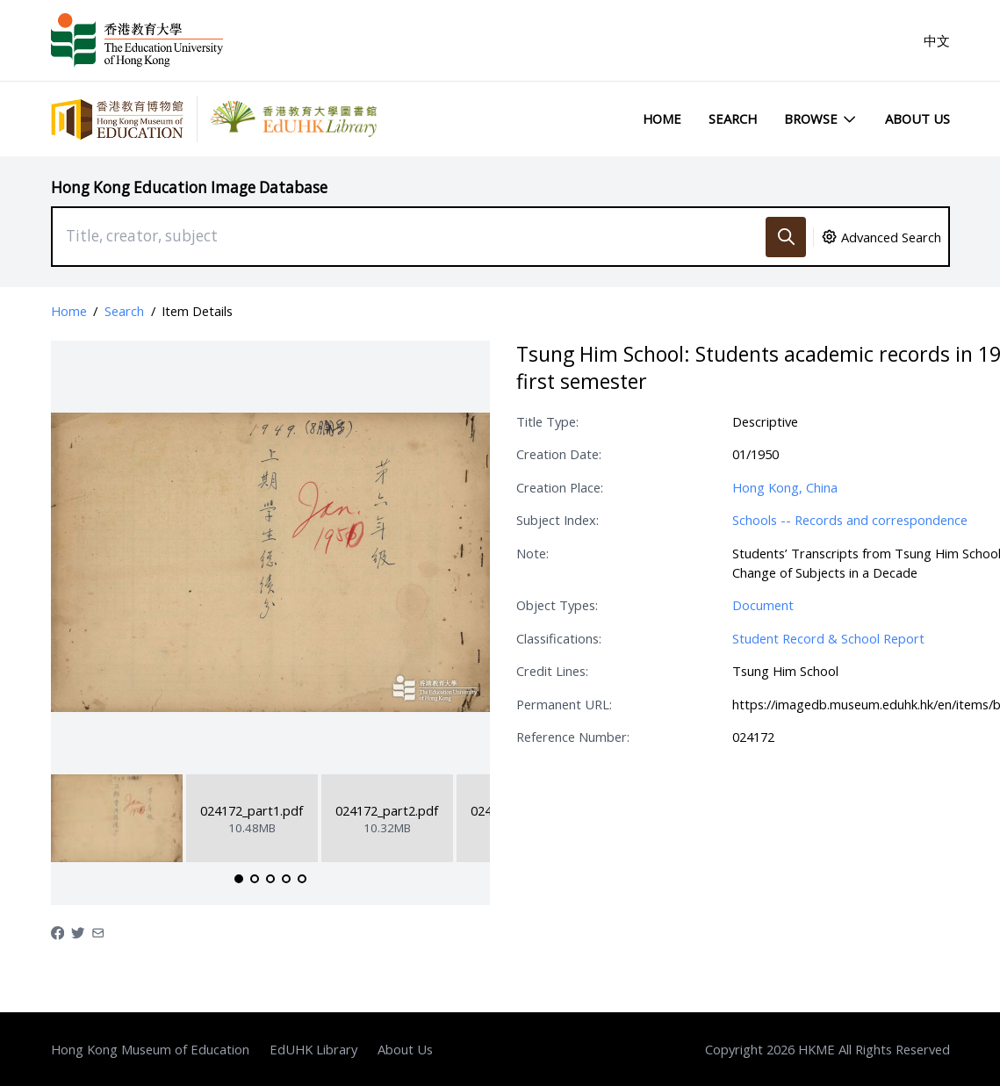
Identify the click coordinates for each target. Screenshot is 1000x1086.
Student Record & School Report (828, 638)
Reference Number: (572, 736)
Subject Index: (557, 520)
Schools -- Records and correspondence (850, 520)
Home (662, 118)
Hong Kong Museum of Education (150, 1049)
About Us (917, 118)
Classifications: (558, 638)
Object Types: (557, 605)
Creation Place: (559, 487)
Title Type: (547, 421)
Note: (532, 553)
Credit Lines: (552, 671)
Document (763, 605)
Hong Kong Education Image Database (189, 187)
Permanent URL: (564, 704)
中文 (937, 40)
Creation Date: (558, 454)
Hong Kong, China (785, 487)
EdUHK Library (313, 1049)
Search (733, 118)
